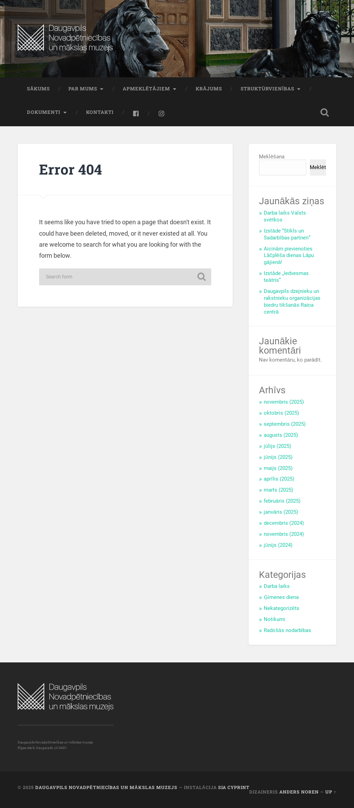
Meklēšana (271, 157)
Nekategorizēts (281, 608)
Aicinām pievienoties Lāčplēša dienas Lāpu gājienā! (289, 256)
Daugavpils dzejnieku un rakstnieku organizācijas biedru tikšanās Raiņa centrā (292, 301)
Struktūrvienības (267, 89)
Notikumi (274, 619)
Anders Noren (299, 792)
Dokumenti (43, 112)
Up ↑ (330, 792)
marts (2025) (278, 490)
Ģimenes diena (281, 597)
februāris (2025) (282, 501)
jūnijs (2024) (278, 545)
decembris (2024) (284, 523)
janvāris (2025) (281, 512)
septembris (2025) (285, 424)
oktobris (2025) (281, 413)
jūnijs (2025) (278, 457)
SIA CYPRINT (234, 787)
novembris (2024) (284, 534)
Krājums (209, 89)
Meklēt (318, 167)
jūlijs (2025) (277, 446)
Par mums (82, 89)
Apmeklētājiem (146, 89)
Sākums (38, 89)
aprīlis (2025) (279, 479)
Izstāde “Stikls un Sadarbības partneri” (287, 234)
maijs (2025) (278, 468)
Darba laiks (277, 586)
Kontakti (100, 112)
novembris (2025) (284, 402)
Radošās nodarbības (287, 630)
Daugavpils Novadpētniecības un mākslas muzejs (106, 787)
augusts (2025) (281, 435)
